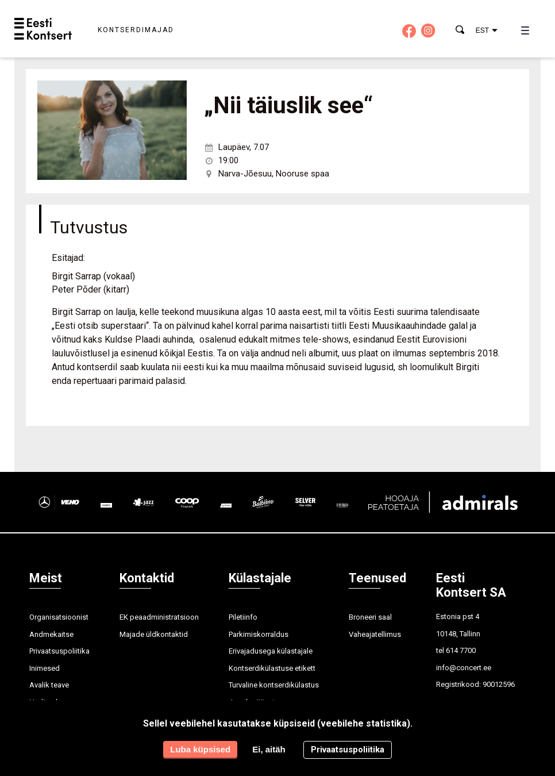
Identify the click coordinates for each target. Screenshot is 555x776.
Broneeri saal (370, 617)
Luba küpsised (200, 750)
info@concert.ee (463, 667)
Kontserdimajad (136, 30)
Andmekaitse (51, 634)
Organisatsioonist (58, 617)
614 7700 (461, 650)
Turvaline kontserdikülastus (274, 685)
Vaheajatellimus (375, 634)
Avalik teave (49, 685)
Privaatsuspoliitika (59, 651)
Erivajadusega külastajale (271, 651)
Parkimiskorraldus (258, 634)
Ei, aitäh (269, 750)
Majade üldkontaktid (154, 634)
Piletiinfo (243, 617)
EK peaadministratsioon (159, 617)
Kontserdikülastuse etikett (272, 668)
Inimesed (44, 668)
